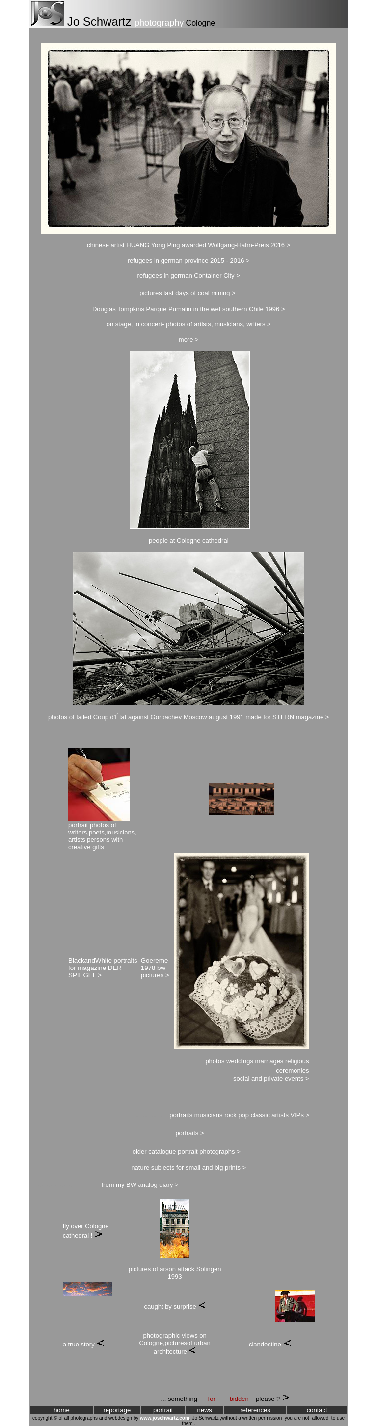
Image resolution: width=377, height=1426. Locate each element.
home (62, 1410)
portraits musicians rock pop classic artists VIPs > (239, 1115)
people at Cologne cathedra (188, 540)
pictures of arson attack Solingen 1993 (175, 1272)
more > (189, 339)
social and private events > (271, 1078)
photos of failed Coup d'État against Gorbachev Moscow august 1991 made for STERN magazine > (188, 717)
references (255, 1410)
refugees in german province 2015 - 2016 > (189, 260)
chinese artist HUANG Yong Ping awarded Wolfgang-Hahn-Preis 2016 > (188, 245)
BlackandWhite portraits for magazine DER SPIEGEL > (102, 968)
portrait (163, 1410)
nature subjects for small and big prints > (188, 1167)
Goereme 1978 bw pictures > (155, 968)
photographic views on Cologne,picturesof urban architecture (174, 1343)
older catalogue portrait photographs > (187, 1151)
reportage (117, 1410)
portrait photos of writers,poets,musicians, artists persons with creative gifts (102, 836)
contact (317, 1410)
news (204, 1410)
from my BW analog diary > (139, 1184)
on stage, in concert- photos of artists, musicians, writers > (189, 324)
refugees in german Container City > (188, 275)
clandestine (265, 1344)
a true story (79, 1344)
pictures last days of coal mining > (187, 292)
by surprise (180, 1306)
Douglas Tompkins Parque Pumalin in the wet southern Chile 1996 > (188, 309)
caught (153, 1306)
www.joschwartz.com (164, 1418)
